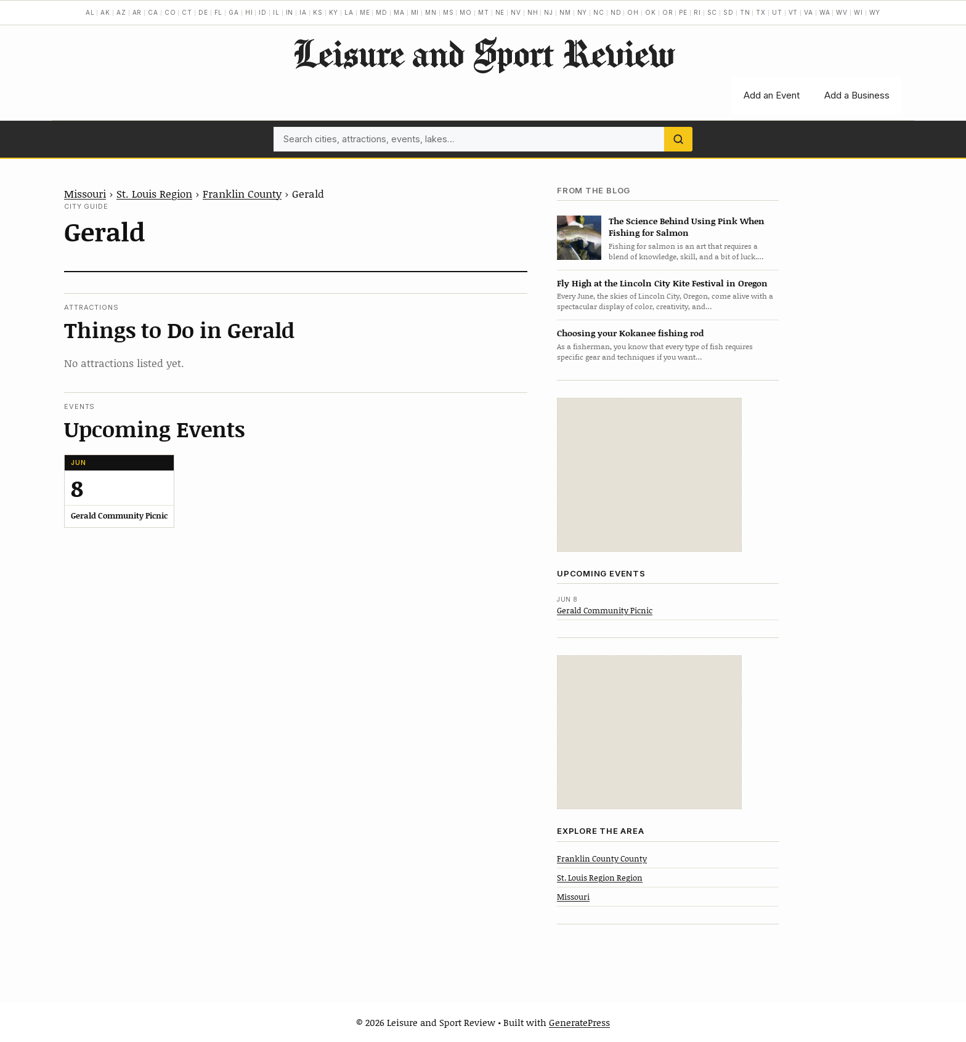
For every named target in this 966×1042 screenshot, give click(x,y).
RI (697, 12)
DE (203, 12)
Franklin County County (602, 858)
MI (415, 12)
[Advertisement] (649, 475)
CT (187, 12)
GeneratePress (579, 1022)
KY (334, 12)
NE (500, 12)
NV (516, 12)
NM (565, 12)
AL (90, 12)
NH (532, 12)
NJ (548, 12)
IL (276, 12)
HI (249, 12)
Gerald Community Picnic (604, 610)
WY (875, 12)
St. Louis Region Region (600, 877)
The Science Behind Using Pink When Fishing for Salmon (687, 226)
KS (318, 12)
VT (793, 12)
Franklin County (242, 193)
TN (745, 12)
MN (431, 12)
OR (667, 12)
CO (170, 12)
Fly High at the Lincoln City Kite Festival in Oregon (662, 283)
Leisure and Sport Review (483, 52)
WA (824, 12)
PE (683, 12)
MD (382, 12)
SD (728, 12)
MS (448, 12)
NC (598, 12)
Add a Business (857, 95)
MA (399, 12)
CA (153, 12)
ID (263, 12)
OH (633, 12)
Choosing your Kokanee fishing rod (630, 332)
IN (290, 12)
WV (842, 12)
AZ (121, 12)
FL (218, 12)
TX (761, 12)
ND (616, 12)
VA (808, 12)
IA (303, 12)
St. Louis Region (154, 193)
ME (365, 12)
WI (858, 12)
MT (483, 12)
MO (466, 12)
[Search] (678, 139)
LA (349, 12)
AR (137, 12)
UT (777, 12)
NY (582, 12)
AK (105, 12)
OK (650, 12)
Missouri (85, 193)
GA (234, 12)
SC (712, 12)
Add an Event (772, 95)
